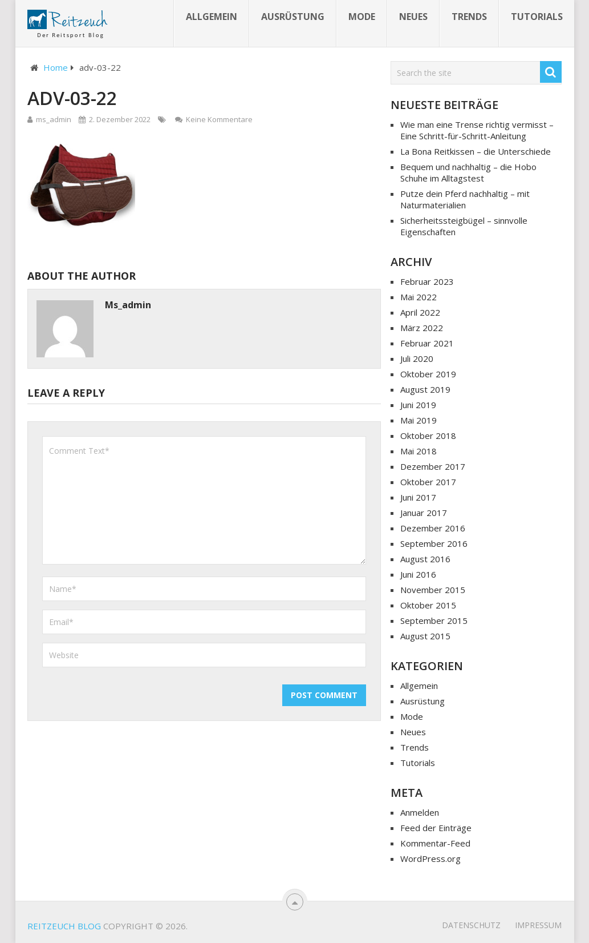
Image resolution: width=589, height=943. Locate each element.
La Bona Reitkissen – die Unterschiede (475, 151)
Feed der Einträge (436, 827)
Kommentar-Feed (435, 843)
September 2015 (434, 620)
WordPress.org (430, 858)
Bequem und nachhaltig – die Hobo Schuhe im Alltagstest (468, 172)
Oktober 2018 (428, 435)
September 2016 (434, 543)
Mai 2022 (418, 297)
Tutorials (537, 16)
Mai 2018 (418, 451)
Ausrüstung (292, 16)
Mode (361, 16)
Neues (413, 16)
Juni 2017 (418, 497)
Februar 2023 (427, 281)
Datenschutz (471, 925)
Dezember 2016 (432, 528)
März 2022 (421, 327)
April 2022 (420, 312)
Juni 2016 (418, 574)
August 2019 (425, 389)
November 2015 (432, 589)
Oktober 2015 (428, 605)
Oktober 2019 (428, 374)
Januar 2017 (423, 512)
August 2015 (425, 636)
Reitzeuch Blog (64, 926)
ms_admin (53, 119)
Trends (469, 16)
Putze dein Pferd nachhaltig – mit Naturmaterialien (465, 199)
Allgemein (211, 16)
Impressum (538, 925)
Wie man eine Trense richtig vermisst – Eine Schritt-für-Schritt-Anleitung (477, 130)
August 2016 (425, 559)
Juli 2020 (416, 358)
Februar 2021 (427, 343)
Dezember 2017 (432, 466)
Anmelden (419, 812)
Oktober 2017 (428, 481)
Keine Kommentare (219, 119)
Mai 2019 (418, 420)
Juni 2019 (418, 404)
